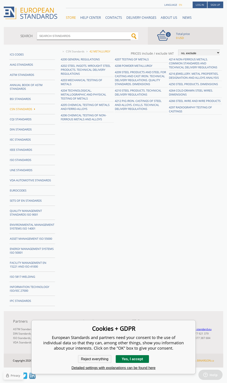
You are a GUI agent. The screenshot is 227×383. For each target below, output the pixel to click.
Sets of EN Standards (26, 201)
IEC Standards (20, 140)
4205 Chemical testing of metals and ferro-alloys (85, 107)
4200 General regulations (80, 59)
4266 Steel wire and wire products (195, 101)
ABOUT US (169, 17)
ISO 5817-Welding (22, 277)
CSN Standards (75, 51)
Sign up (215, 4)
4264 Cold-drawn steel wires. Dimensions (191, 92)
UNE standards (21, 170)
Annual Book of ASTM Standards (26, 87)
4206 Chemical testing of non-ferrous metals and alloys (83, 117)
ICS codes (17, 54)
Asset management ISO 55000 (31, 239)
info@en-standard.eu (198, 329)
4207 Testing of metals (132, 59)
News (187, 17)
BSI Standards (20, 99)
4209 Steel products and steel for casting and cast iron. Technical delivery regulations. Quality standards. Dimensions (140, 78)
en (180, 4)
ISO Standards (20, 160)
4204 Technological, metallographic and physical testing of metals (83, 94)
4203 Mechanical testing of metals (81, 82)
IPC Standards (20, 301)
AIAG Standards (21, 65)
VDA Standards (22, 342)
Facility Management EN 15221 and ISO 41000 (28, 264)
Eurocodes (18, 190)
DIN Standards (21, 129)
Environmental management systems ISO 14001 (32, 226)
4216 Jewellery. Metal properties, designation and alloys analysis (194, 76)
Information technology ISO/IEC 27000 (29, 289)
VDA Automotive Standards (30, 180)
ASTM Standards (22, 75)
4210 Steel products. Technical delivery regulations (138, 92)
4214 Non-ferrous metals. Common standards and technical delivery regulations (193, 63)
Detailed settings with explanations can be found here (114, 368)
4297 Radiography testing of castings (190, 109)
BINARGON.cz (205, 360)
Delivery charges (141, 17)
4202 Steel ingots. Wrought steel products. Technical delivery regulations (86, 70)
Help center (90, 17)
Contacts (113, 17)
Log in (200, 4)
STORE (71, 17)
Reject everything (94, 359)
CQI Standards (20, 119)
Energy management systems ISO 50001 (32, 251)
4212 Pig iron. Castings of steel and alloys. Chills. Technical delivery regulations (138, 105)
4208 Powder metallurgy (133, 66)
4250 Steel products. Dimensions (193, 84)
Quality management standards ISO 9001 (26, 212)
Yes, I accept (132, 359)
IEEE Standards (21, 150)
